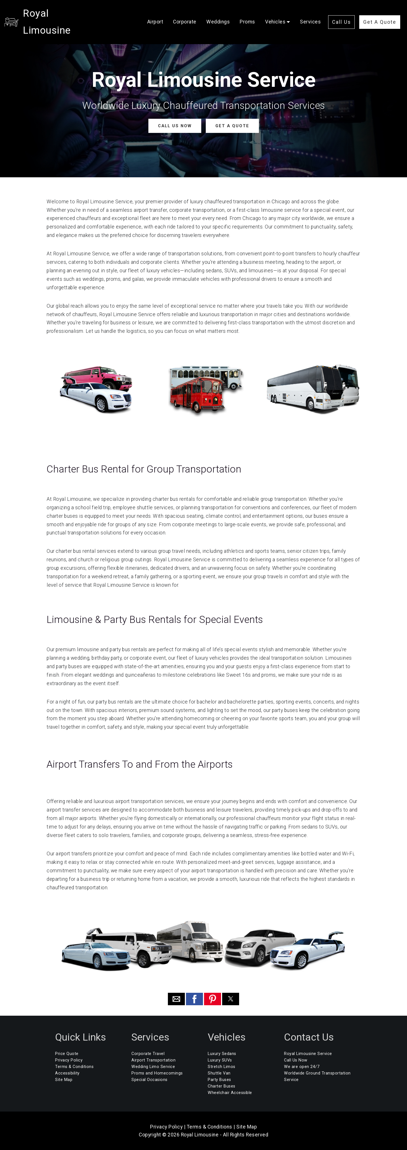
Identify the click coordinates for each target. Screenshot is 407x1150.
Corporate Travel (147, 1053)
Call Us (341, 13)
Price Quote (67, 1053)
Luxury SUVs (220, 1060)
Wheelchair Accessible (230, 1092)
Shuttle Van (219, 1073)
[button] (176, 999)
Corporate (184, 13)
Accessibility (67, 1073)
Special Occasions (149, 1079)
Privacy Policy (69, 1060)
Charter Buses (221, 1086)
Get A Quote (379, 13)
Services (310, 13)
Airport (155, 13)
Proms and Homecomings (157, 1073)
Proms (247, 13)
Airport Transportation (153, 1060)
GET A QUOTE (232, 125)
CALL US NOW (174, 125)
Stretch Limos (221, 1066)
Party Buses (219, 1079)
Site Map (63, 1079)
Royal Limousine (61, 13)
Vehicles (275, 13)
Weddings (218, 13)
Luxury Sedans (222, 1053)
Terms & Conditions (74, 1066)
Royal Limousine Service (308, 1053)
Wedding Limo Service (153, 1066)
